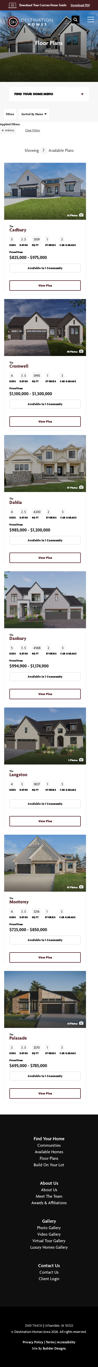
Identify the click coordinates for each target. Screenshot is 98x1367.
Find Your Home (49, 1138)
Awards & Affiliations (49, 1202)
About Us (49, 1183)
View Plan (45, 285)
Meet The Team (49, 1196)
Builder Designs (54, 1348)
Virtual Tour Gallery (49, 1240)
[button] (75, 20)
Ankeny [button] (9, 130)
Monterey (19, 900)
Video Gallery (49, 1234)
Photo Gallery (49, 1227)
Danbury (17, 637)
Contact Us (49, 1265)
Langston (18, 773)
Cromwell (18, 365)
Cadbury (17, 228)
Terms (50, 1342)
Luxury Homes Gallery (49, 1247)
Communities (49, 1145)
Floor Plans (49, 1158)
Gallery (49, 1221)
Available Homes (49, 1151)
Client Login (49, 1278)
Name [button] (32, 114)
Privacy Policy (33, 1342)
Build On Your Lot (49, 1164)
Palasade (18, 1037)
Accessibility (66, 1342)
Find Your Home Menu (33, 94)
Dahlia (15, 501)
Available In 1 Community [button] (45, 268)
